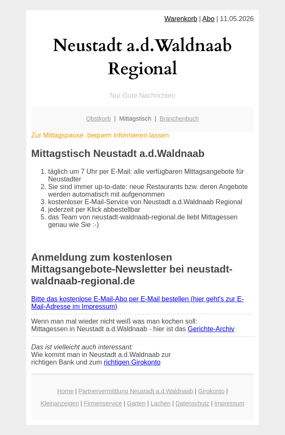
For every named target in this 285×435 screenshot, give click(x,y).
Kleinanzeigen (60, 403)
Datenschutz (192, 403)
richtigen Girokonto (132, 362)
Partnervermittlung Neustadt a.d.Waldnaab (135, 391)
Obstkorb (98, 118)
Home (65, 391)
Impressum (229, 403)
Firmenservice (103, 403)
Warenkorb (180, 18)
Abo (208, 18)
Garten (136, 403)
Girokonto (211, 391)
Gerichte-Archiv (211, 328)
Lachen (160, 403)
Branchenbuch (179, 118)
